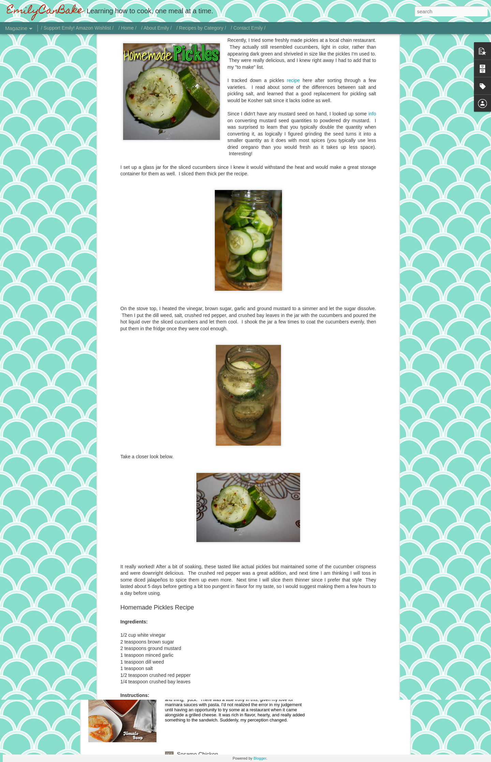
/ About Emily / (156, 28)
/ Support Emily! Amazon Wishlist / (77, 28)
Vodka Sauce (193, 522)
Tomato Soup (193, 677)
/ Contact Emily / (248, 28)
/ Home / (127, 28)
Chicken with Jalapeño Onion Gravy (220, 600)
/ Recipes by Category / (201, 28)
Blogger (259, 758)
